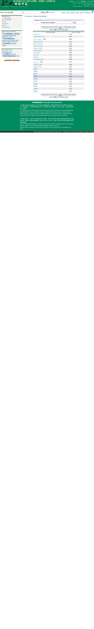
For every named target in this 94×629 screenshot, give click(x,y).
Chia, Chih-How (38, 44)
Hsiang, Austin (38, 50)
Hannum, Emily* (38, 48)
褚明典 (35, 86)
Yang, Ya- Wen (38, 64)
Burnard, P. (37, 34)
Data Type (7, 27)
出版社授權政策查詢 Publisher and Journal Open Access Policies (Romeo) (10, 40)
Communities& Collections (7, 19)
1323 (57, 28)
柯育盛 (35, 79)
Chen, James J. (38, 39)
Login (68, 12)
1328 (72, 28)
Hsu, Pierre (37, 52)
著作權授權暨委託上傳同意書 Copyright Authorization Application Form (10, 35)
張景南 (35, 71)
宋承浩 (35, 69)
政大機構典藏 (28, 16)
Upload (73, 12)
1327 (69, 28)
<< (41, 28)
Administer (87, 12)
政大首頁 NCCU (7, 52)
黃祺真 (35, 91)
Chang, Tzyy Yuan (39, 36)
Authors (6, 23)
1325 (63, 28)
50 (57, 29)
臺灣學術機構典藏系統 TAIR (11, 56)
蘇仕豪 (35, 83)
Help (77, 12)
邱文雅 (35, 88)
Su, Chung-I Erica (39, 59)
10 (53, 29)
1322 (53, 28)
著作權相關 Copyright (9, 43)
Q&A (4, 45)
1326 (66, 28)
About (81, 12)
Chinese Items (44, 20)
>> (76, 28)
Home (63, 12)
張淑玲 (35, 74)
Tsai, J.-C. (37, 62)
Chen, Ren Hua (38, 42)
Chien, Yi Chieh (38, 46)
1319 (44, 28)
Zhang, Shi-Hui (38, 66)
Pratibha (36, 57)
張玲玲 (35, 76)
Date (5, 25)
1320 (47, 28)
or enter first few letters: (48, 22)
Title (5, 21)
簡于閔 (35, 81)
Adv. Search (51, 12)
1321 (50, 28)
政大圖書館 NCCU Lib (9, 54)
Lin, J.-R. (36, 55)
